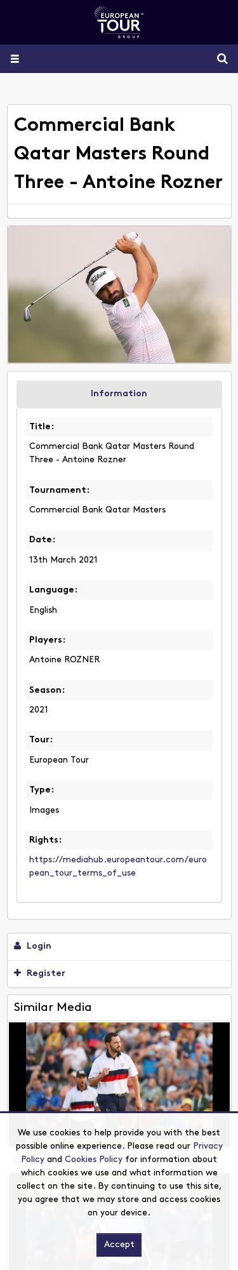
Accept (119, 1245)
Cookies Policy (93, 1160)
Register (39, 973)
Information (119, 394)
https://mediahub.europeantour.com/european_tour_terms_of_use (118, 866)
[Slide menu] (14, 58)
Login (32, 946)
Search (217, 58)
